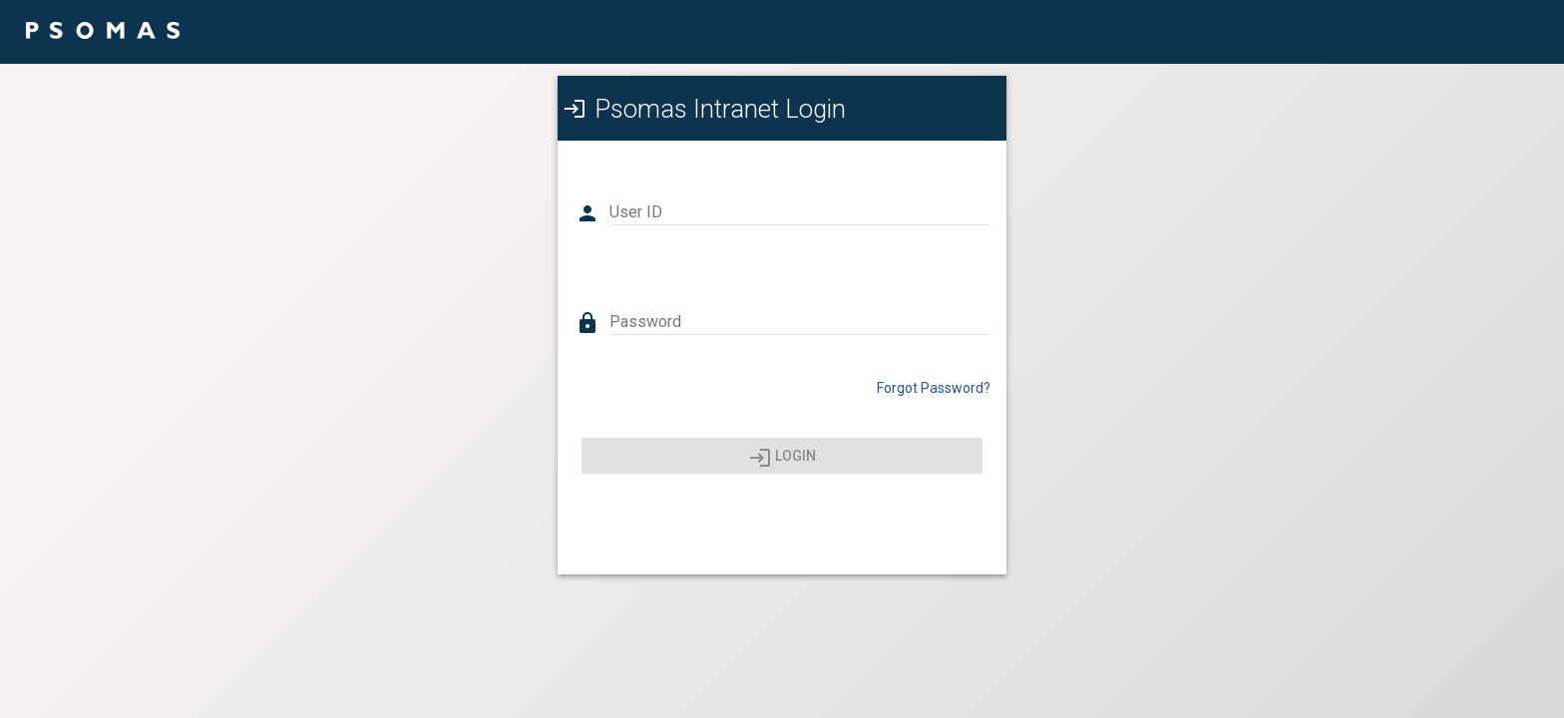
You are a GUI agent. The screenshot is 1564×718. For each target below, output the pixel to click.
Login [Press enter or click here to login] (782, 458)
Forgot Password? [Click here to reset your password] (933, 388)
